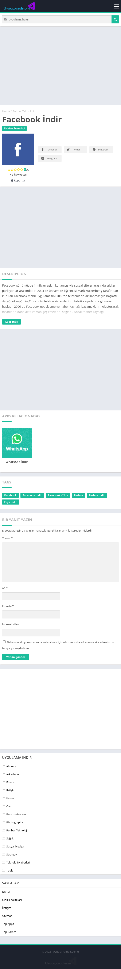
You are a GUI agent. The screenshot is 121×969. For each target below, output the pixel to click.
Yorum (7, 539)
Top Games (9, 933)
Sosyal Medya (15, 847)
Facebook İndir (32, 496)
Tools (9, 871)
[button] (115, 20)
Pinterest (100, 150)
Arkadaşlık (12, 775)
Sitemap (7, 917)
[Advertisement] (60, 68)
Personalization (16, 815)
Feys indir (10, 503)
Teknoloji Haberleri (18, 863)
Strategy (11, 855)
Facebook (48, 150)
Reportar (18, 181)
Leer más (11, 322)
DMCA (6, 893)
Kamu (10, 799)
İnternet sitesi (10, 625)
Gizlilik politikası (12, 901)
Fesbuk (78, 496)
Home (6, 112)
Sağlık (9, 839)
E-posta (8, 607)
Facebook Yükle (58, 496)
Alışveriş (11, 767)
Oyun (9, 807)
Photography (14, 823)
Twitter (73, 150)
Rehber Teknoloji (23, 112)
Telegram (48, 159)
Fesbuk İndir (97, 496)
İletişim (10, 791)
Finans (10, 783)
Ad (5, 589)
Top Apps (8, 925)
